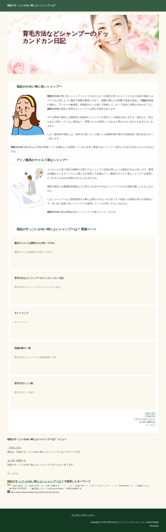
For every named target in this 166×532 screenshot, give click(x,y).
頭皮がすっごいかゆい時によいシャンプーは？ (35, 481)
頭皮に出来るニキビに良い (139, 263)
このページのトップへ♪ (144, 419)
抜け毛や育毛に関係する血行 (139, 403)
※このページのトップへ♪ (83, 515)
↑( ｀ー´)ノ (150, 424)
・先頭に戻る (149, 413)
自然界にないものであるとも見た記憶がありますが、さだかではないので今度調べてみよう (139, 368)
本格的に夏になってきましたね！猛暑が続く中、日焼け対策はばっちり (139, 333)
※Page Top (150, 416)
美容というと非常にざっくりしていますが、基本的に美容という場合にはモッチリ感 (139, 298)
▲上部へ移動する (147, 422)
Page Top (147, 506)
